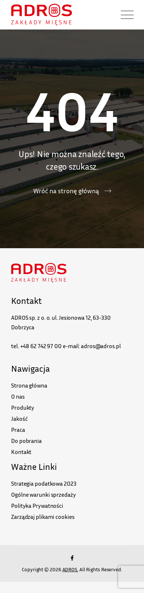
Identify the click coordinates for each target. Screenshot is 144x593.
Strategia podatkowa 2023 (43, 483)
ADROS (70, 569)
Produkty (22, 407)
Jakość (19, 418)
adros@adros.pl (101, 346)
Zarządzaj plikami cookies (43, 516)
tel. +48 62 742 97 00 (36, 346)
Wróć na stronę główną (66, 191)
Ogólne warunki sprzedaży (43, 494)
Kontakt (21, 451)
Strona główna (29, 385)
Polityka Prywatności (37, 505)
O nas (18, 396)
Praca (18, 429)
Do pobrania (26, 440)
